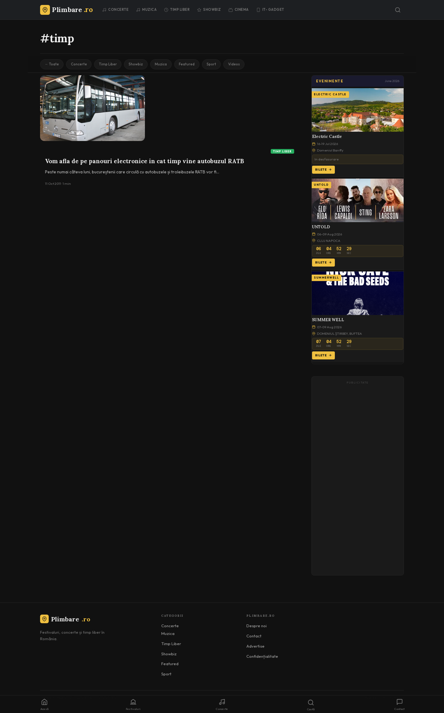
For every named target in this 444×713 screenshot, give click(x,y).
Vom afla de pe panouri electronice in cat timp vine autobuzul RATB (144, 161)
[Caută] (398, 10)
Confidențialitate (262, 656)
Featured (194, 64)
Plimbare (65, 620)
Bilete (323, 170)
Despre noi (256, 626)
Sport (220, 64)
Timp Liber (177, 9)
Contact (253, 636)
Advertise (255, 646)
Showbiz (209, 9)
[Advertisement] (357, 479)
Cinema (238, 9)
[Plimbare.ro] (66, 9)
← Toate (52, 64)
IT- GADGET (270, 9)
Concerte (115, 9)
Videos (244, 64)
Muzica (146, 9)
